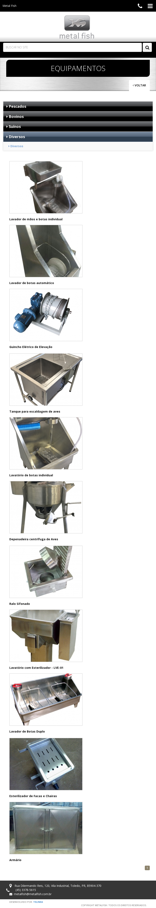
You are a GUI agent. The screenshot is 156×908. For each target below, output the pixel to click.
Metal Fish (9, 6)
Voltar (139, 85)
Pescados (16, 106)
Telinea (38, 901)
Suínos (13, 126)
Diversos (15, 136)
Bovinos (15, 116)
